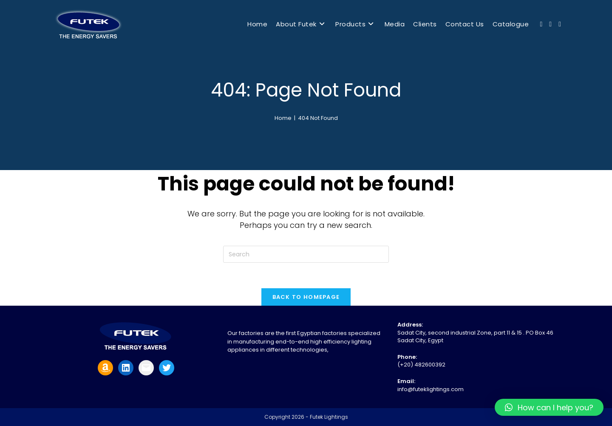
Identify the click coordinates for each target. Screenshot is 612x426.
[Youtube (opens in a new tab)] (550, 24)
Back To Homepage (306, 297)
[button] (549, 407)
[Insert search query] (306, 254)
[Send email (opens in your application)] (559, 24)
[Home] (283, 118)
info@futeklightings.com (430, 389)
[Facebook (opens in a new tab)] (541, 24)
